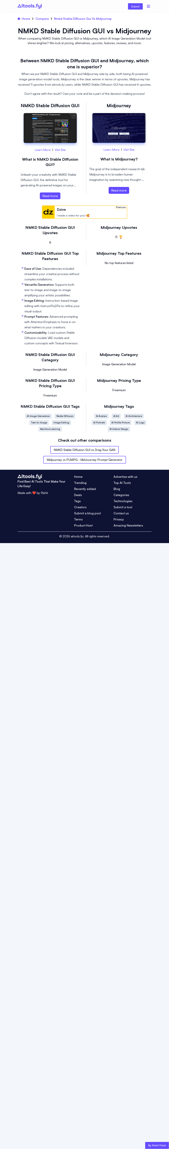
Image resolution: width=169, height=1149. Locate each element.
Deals (78, 495)
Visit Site (60, 150)
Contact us (121, 513)
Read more (50, 196)
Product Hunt (83, 525)
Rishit (44, 493)
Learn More (43, 150)
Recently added (85, 489)
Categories (121, 495)
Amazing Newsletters (128, 525)
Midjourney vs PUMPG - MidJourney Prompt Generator (85, 460)
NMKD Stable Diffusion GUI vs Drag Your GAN (84, 450)
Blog (117, 489)
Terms (78, 519)
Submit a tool (123, 507)
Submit (135, 6)
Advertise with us (125, 477)
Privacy (119, 519)
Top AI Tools (122, 483)
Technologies (123, 501)
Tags (77, 501)
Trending (80, 483)
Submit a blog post (87, 513)
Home (24, 19)
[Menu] (148, 6)
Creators (80, 507)
